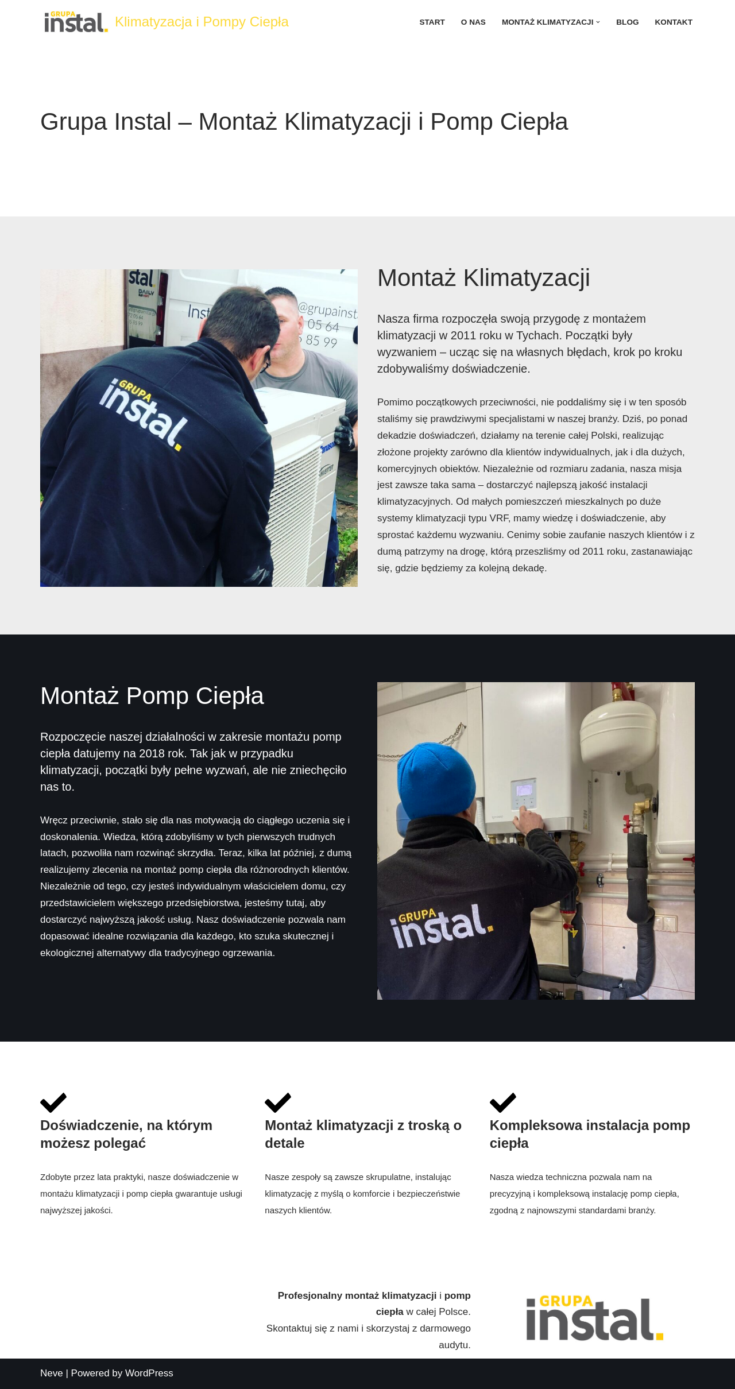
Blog (627, 22)
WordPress (149, 1373)
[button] (598, 22)
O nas (473, 22)
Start (432, 22)
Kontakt (674, 22)
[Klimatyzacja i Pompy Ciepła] (164, 22)
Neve (51, 1373)
